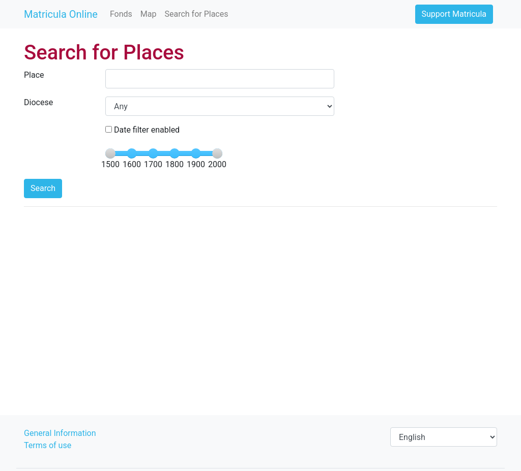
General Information (60, 433)
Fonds (121, 14)
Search (43, 188)
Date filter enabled (142, 130)
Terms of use (47, 445)
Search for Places (196, 14)
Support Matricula (454, 14)
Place (34, 75)
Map (148, 14)
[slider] (110, 153)
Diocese (38, 102)
